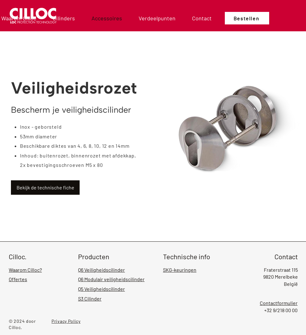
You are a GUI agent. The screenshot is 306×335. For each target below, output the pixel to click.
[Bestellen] (247, 18)
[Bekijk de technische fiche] (45, 187)
